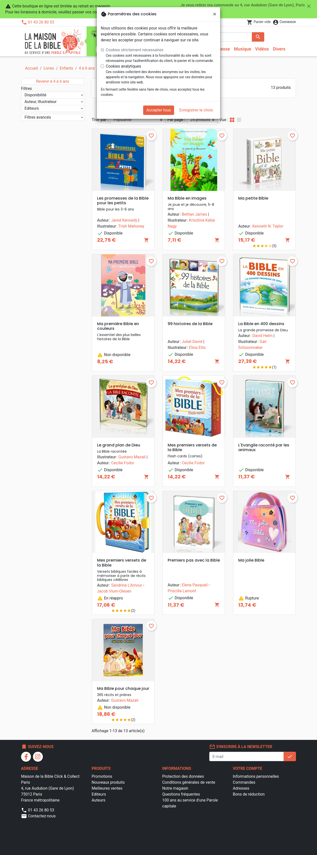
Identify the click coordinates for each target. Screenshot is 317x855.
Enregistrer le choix (196, 110)
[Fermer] (214, 14)
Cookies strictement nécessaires (134, 50)
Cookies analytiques (123, 66)
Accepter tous (158, 110)
